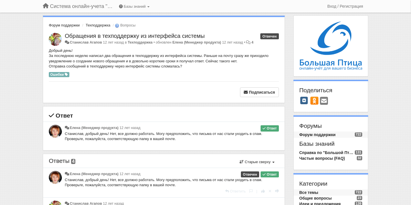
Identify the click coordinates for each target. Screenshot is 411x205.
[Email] (324, 101)
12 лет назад (130, 128)
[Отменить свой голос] (270, 191)
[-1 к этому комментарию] (277, 191)
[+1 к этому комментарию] (263, 191)
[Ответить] (235, 191)
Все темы (308, 192)
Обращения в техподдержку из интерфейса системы (135, 36)
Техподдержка (98, 25)
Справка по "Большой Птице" (327, 152)
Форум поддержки (64, 25)
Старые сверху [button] (257, 162)
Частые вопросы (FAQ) (322, 158)
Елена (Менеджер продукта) (196, 42)
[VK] (304, 100)
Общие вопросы (315, 198)
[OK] (314, 100)
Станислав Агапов (86, 42)
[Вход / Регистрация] (345, 6)
